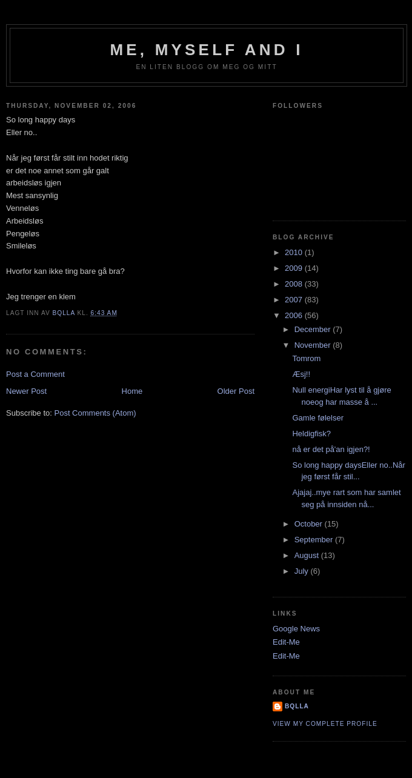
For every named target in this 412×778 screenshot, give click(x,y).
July (302, 571)
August (307, 555)
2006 (295, 315)
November (313, 345)
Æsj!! (301, 374)
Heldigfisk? (311, 433)
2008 (295, 283)
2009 (295, 268)
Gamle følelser (318, 417)
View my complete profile (325, 723)
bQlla (297, 706)
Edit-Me (286, 642)
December (313, 329)
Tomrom (306, 358)
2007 (295, 299)
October (309, 523)
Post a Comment (35, 374)
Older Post (236, 391)
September (314, 539)
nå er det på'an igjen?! (331, 449)
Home (132, 391)
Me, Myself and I (206, 50)
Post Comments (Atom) (95, 412)
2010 (295, 252)
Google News (296, 628)
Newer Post (26, 391)
